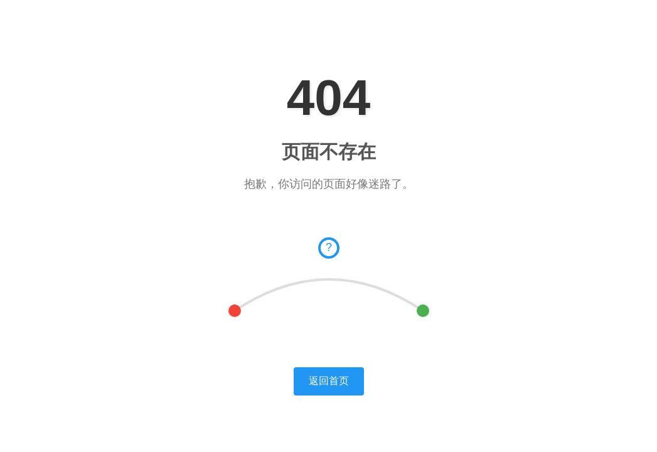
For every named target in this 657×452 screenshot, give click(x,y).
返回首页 (329, 380)
